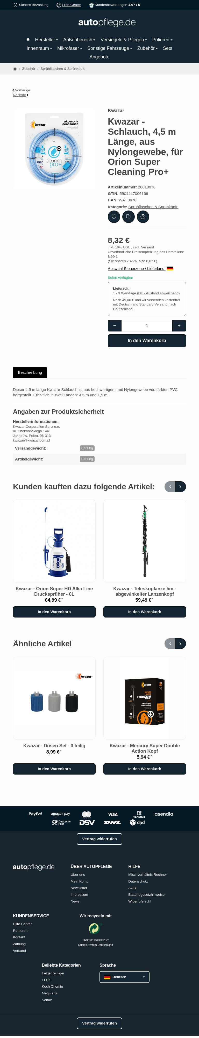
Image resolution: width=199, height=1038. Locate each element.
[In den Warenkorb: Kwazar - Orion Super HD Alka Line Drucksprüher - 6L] (54, 612)
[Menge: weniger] (115, 325)
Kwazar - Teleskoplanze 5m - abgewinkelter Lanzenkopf (144, 591)
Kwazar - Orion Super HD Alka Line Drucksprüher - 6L (54, 591)
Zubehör (147, 48)
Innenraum (39, 48)
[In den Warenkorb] (147, 340)
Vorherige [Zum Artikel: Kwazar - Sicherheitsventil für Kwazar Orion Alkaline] (21, 90)
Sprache (108, 965)
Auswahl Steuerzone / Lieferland (140, 268)
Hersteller (46, 39)
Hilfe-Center (71, 5)
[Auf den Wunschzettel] (114, 217)
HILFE (134, 866)
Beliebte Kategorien (61, 965)
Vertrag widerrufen (99, 839)
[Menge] (147, 325)
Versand (147, 247)
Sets (167, 48)
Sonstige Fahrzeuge (109, 48)
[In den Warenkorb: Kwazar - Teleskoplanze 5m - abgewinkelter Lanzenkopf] (144, 612)
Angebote (99, 56)
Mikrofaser (69, 48)
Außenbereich (79, 39)
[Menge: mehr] (179, 325)
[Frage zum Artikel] (143, 217)
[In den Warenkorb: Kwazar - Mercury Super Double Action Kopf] (144, 769)
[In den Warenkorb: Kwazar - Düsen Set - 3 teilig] (54, 769)
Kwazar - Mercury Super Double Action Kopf (145, 748)
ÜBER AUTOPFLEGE (91, 866)
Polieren (162, 39)
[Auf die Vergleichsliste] (128, 217)
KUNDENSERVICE (31, 915)
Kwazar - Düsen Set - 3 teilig (54, 745)
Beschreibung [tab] (30, 372)
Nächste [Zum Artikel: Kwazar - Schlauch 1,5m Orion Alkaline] (21, 95)
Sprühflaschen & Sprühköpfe (153, 207)
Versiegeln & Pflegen (124, 39)
